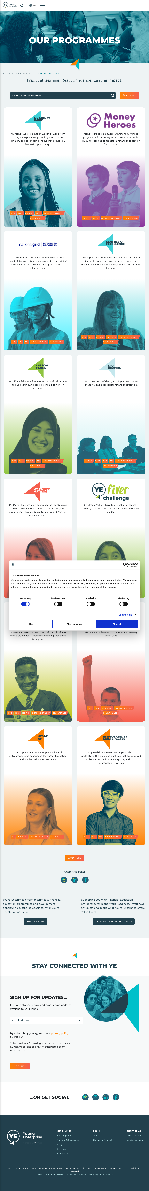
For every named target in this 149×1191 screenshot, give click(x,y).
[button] (132, 5)
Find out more (35, 921)
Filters (130, 95)
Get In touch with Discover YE (114, 921)
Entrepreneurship (41, 713)
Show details (125, 614)
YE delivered (56, 342)
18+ (20, 342)
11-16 (13, 213)
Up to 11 (29, 213)
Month (25, 713)
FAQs (60, 1144)
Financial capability (53, 213)
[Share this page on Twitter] (64, 879)
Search (122, 5)
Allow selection (74, 624)
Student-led (56, 837)
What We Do (23, 73)
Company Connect (102, 1140)
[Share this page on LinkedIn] (74, 879)
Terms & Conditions (88, 1174)
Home (6, 73)
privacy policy (59, 1033)
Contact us (62, 1153)
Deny (32, 624)
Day (26, 342)
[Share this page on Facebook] (85, 879)
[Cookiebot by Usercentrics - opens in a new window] (125, 565)
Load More (74, 858)
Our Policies (106, 1174)
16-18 (20, 213)
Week (38, 213)
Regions (61, 1149)
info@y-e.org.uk (135, 1140)
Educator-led (37, 218)
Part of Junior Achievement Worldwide (56, 1174)
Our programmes (66, 1135)
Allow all (117, 624)
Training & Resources (68, 1140)
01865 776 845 (134, 1135)
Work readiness (39, 342)
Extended (111, 337)
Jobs (95, 1135)
